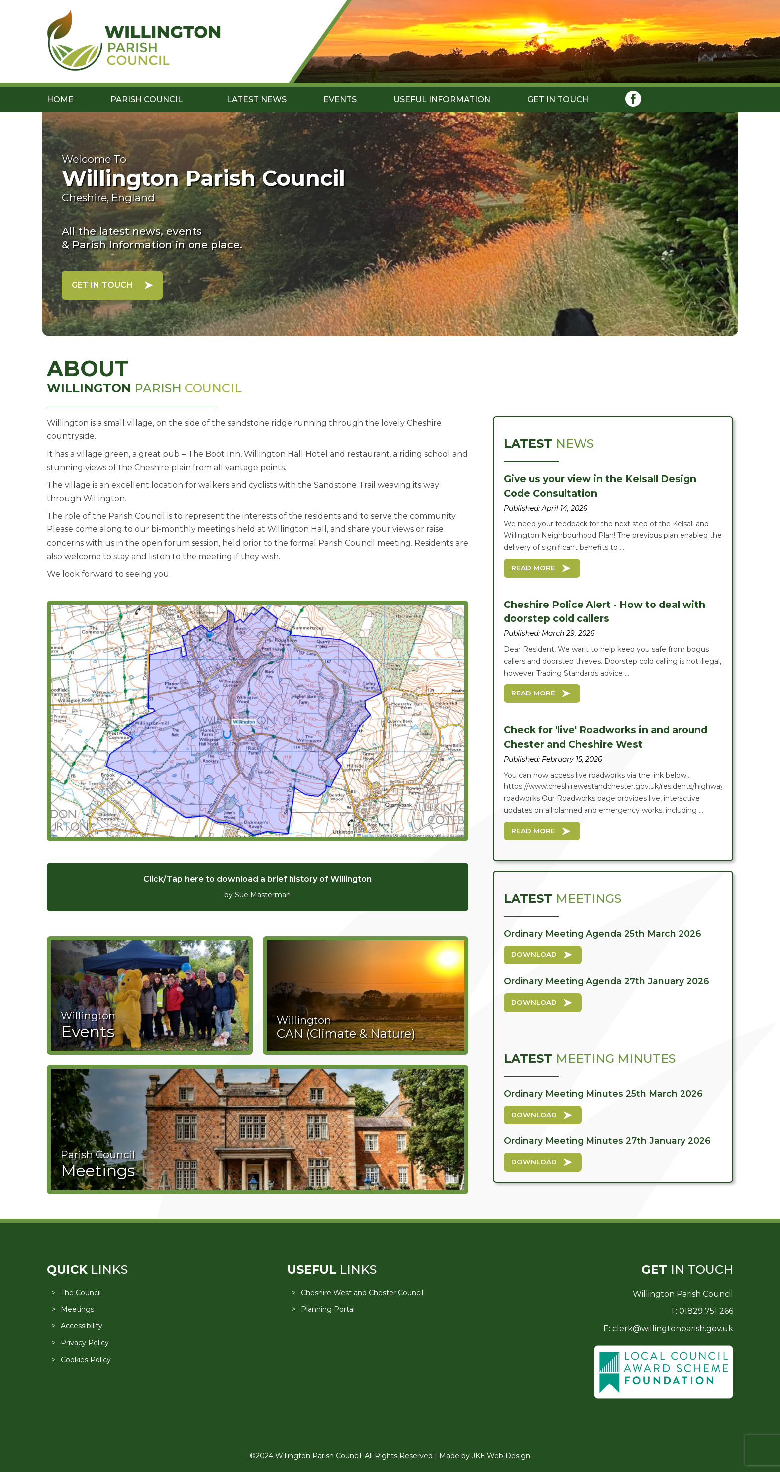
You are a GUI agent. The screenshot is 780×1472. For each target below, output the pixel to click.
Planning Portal (328, 1309)
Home (60, 99)
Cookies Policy (86, 1359)
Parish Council (146, 99)
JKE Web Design (501, 1455)
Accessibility (81, 1325)
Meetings (77, 1309)
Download (534, 954)
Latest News (257, 99)
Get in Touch (557, 99)
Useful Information (441, 99)
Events (340, 99)
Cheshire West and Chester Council (362, 1292)
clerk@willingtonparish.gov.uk (672, 1328)
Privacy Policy (85, 1342)
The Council (81, 1292)
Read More (533, 568)
